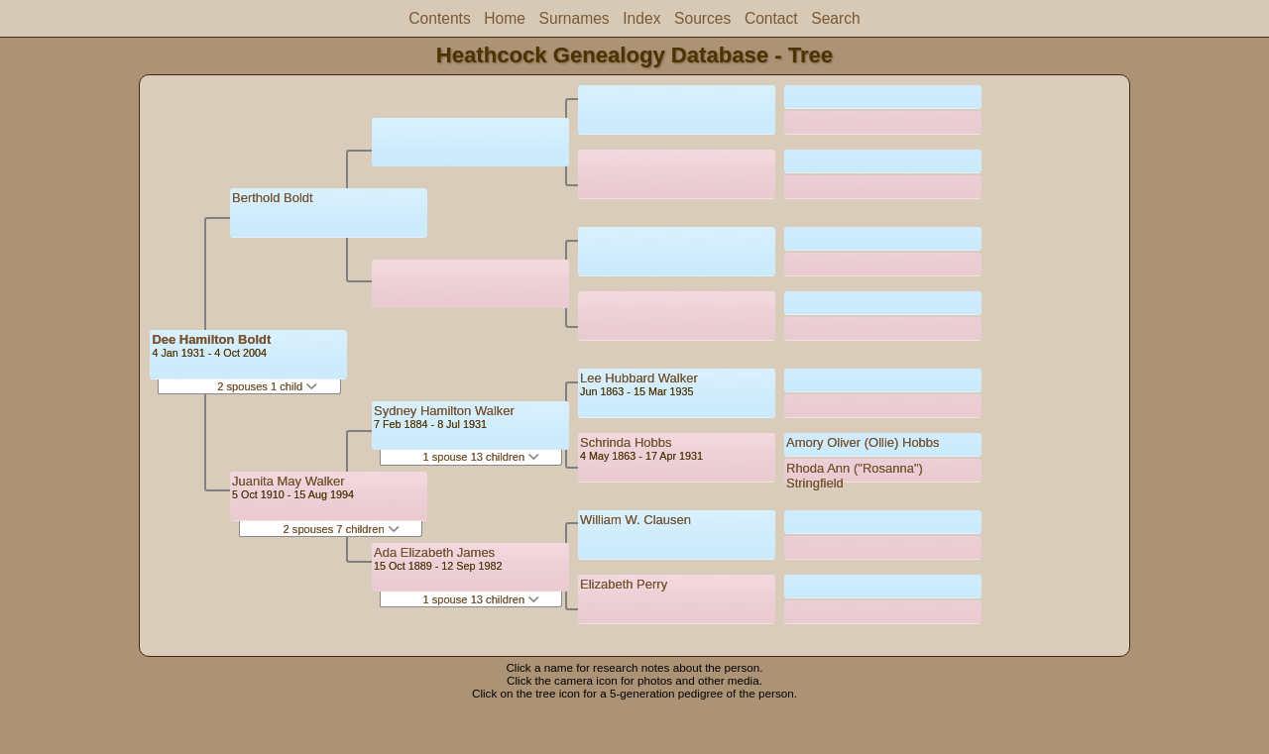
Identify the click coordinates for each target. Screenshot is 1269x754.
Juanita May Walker (288, 481)
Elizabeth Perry (623, 584)
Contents (439, 18)
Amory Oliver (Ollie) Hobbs (863, 442)
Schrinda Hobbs (626, 442)
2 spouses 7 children (342, 529)
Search (835, 18)
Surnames (574, 18)
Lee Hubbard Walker (639, 378)
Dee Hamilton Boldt (211, 339)
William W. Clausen (635, 519)
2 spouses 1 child (267, 386)
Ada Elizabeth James (434, 552)
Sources (702, 18)
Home (504, 18)
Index (641, 18)
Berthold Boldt (272, 197)
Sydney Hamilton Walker (444, 410)
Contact (771, 18)
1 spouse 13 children (480, 457)
